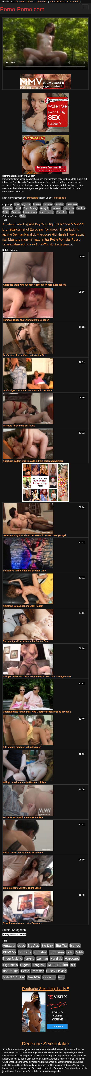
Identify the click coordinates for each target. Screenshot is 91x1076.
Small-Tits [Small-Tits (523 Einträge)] (42, 244)
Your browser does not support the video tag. (45, 44)
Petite (6, 212)
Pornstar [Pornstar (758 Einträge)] (65, 239)
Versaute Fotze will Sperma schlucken (23, 817)
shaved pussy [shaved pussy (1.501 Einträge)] (24, 244)
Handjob (44, 208)
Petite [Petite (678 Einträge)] (54, 239)
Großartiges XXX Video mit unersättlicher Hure (27, 390)
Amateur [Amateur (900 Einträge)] (8, 224)
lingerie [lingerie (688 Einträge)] (72, 234)
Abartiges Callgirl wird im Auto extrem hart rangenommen (33, 461)
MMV (22, 216)
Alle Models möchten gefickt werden (22, 747)
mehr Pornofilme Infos (13, 191)
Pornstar (16, 212)
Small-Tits (61, 212)
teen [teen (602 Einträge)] (66, 244)
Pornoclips (42, 1)
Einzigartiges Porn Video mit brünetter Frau (25, 641)
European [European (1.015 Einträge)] (37, 229)
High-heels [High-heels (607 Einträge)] (59, 234)
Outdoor (81, 208)
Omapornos (73, 1)
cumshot (59, 204)
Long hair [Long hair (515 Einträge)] (39, 965)
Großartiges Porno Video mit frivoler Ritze (25, 355)
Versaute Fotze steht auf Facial (19, 425)
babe (16, 204)
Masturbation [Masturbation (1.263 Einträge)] (18, 239)
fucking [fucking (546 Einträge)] (7, 234)
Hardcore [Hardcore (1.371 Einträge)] (44, 234)
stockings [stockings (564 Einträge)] (55, 244)
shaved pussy (46, 212)
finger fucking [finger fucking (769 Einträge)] (69, 229)
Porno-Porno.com (22, 9)
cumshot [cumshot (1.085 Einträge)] (22, 229)
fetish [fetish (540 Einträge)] (56, 229)
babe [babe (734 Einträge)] (19, 224)
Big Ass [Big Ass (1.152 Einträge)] (28, 224)
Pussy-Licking (30, 212)
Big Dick (26, 204)
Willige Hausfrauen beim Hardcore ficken (24, 782)
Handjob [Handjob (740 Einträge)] (30, 234)
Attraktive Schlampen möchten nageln (23, 606)
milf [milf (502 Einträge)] (31, 239)
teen (71, 212)
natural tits (69, 208)
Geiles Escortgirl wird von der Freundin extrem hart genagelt (35, 535)
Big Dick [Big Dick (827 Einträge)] (41, 224)
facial (18, 208)
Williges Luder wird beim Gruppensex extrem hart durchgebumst (37, 676)
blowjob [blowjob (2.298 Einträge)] (77, 224)
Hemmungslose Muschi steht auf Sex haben (26, 320)
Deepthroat (72, 204)
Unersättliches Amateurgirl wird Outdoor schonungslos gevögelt (37, 711)
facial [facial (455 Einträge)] (48, 229)
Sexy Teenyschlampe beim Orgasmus (22, 923)
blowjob (37, 204)
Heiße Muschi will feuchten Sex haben (23, 852)
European (8, 208)
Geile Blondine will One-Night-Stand (22, 888)
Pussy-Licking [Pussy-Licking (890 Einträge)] (56, 971)
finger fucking (30, 208)
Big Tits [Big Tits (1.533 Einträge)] (53, 224)
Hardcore (56, 208)
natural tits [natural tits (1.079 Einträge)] (41, 239)
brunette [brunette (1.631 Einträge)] (9, 229)
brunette (48, 204)
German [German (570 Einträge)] (18, 234)
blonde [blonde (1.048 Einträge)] (65, 224)
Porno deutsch (57, 1)
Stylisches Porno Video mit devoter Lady (24, 570)
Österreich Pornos (25, 1)
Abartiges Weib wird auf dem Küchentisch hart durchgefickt (34, 285)
